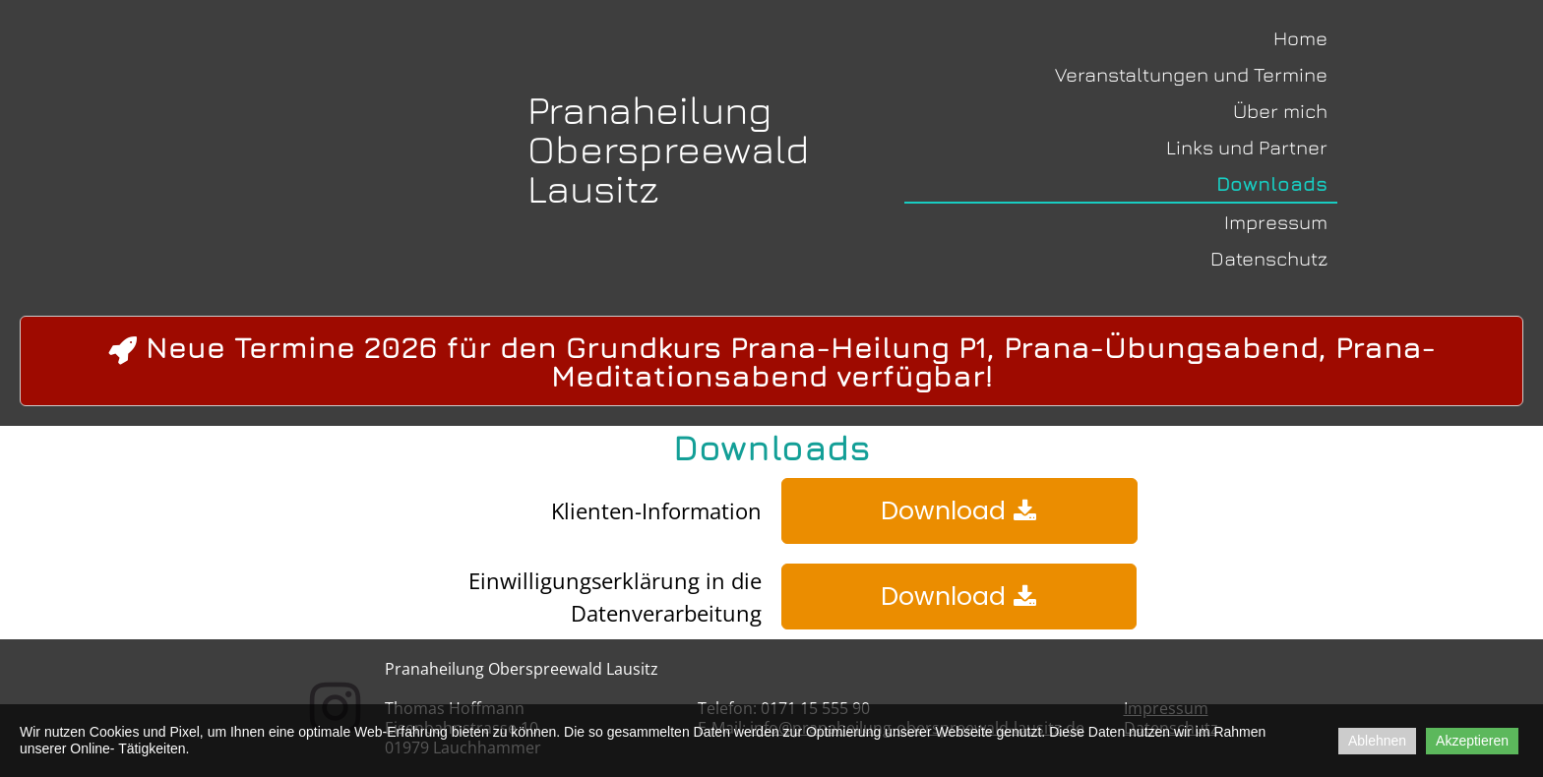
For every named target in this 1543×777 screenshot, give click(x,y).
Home (1300, 38)
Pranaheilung (649, 109)
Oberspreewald (668, 148)
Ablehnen (1377, 740)
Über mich (1280, 110)
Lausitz (593, 187)
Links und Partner (1246, 147)
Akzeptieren (1472, 740)
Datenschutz (1268, 258)
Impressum (1275, 221)
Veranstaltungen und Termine (1191, 74)
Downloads (1271, 183)
